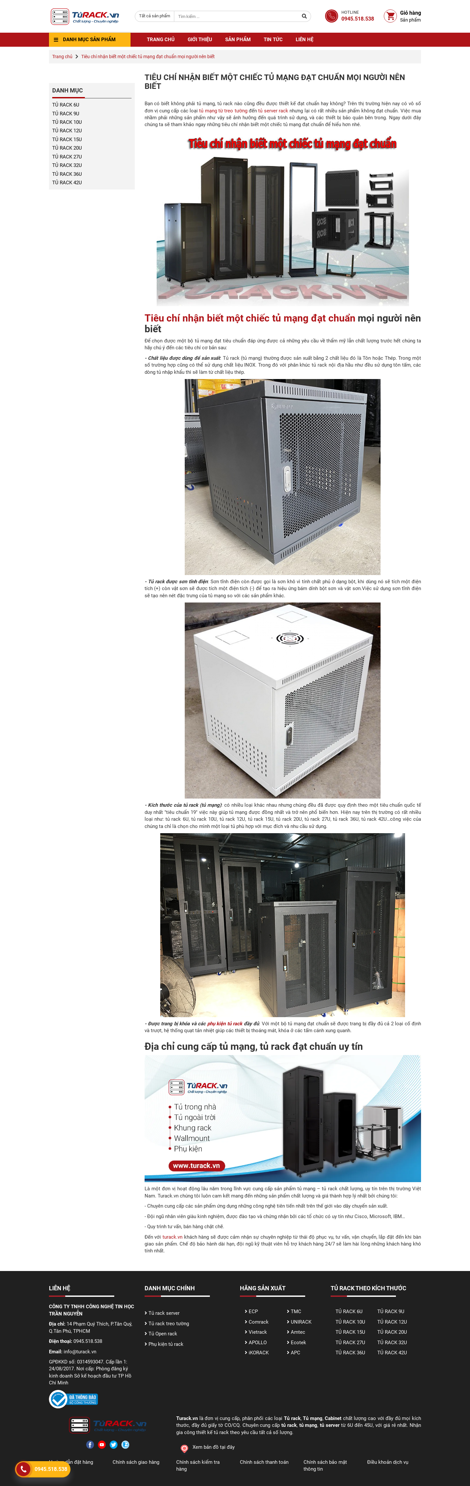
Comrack (259, 1322)
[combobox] (154, 16)
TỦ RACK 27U (67, 157)
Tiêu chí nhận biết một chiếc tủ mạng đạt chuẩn (250, 318)
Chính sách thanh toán (264, 1462)
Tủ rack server (164, 1313)
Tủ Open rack (163, 1334)
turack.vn (172, 1237)
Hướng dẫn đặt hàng (71, 1462)
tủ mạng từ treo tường (223, 111)
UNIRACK (301, 1322)
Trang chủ (161, 39)
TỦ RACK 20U (67, 148)
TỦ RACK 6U (65, 105)
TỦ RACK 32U (67, 165)
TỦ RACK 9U (65, 114)
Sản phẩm (238, 39)
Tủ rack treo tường (169, 1324)
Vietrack (258, 1332)
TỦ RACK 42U (67, 183)
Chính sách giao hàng (136, 1462)
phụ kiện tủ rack (224, 1024)
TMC (296, 1311)
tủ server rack (273, 111)
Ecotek (298, 1343)
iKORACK (259, 1353)
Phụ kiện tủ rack (166, 1344)
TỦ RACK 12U (67, 131)
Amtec (298, 1332)
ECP (253, 1311)
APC (295, 1353)
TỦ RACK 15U (67, 139)
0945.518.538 (51, 1469)
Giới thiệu (200, 39)
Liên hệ (304, 39)
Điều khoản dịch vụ (387, 1462)
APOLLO (258, 1343)
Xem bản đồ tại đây (205, 1447)
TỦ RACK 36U (67, 174)
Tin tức (273, 39)
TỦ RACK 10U (67, 122)
